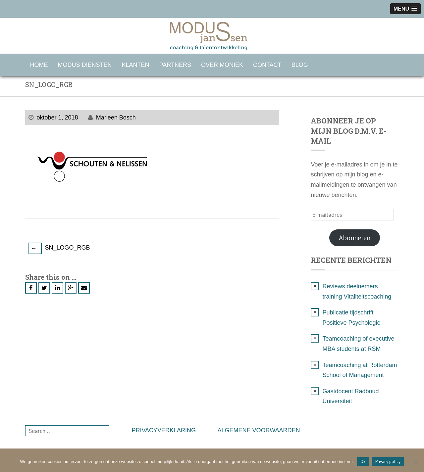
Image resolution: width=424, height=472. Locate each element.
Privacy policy (387, 461)
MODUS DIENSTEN (85, 65)
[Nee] (415, 462)
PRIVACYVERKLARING (164, 430)
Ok (362, 461)
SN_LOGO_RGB (59, 248)
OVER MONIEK (222, 65)
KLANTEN (135, 65)
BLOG (300, 65)
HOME (39, 65)
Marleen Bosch (116, 117)
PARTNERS (175, 65)
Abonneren (354, 237)
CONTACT (267, 65)
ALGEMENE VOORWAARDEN (259, 430)
